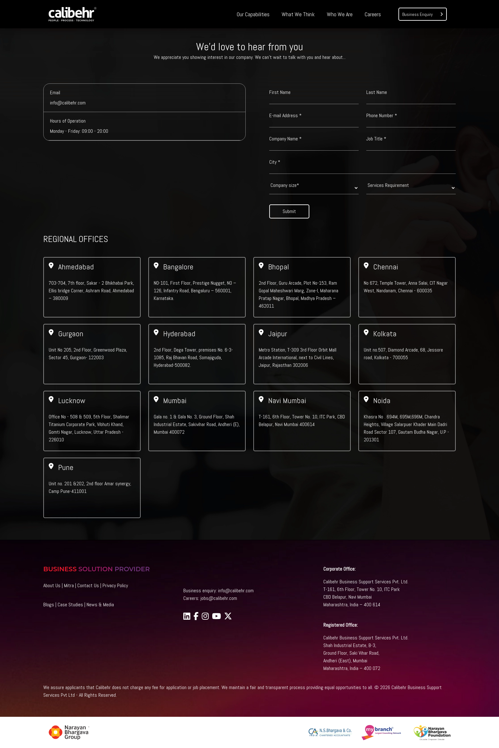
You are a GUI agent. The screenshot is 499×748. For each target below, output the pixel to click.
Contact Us (88, 585)
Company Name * (285, 138)
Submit (289, 211)
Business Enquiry (422, 14)
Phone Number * (381, 115)
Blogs (48, 604)
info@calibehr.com (236, 590)
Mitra (69, 585)
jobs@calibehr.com (218, 598)
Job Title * (376, 138)
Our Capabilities (253, 14)
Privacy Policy (115, 585)
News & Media (100, 604)
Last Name (376, 92)
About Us (51, 585)
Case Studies (70, 604)
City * (274, 162)
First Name (280, 92)
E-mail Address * (285, 115)
